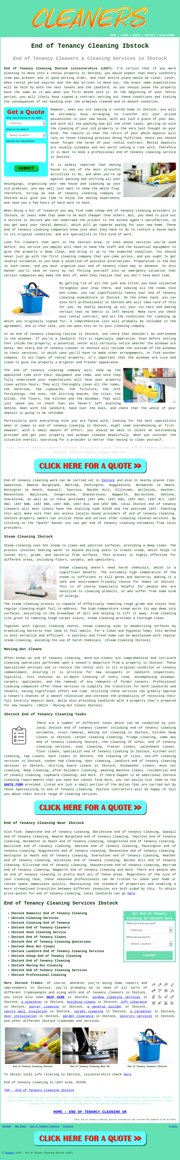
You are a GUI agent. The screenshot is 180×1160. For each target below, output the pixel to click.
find (17, 832)
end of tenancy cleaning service (146, 152)
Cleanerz (10, 1153)
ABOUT (136, 35)
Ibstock (108, 480)
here (131, 893)
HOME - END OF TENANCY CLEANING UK (90, 1112)
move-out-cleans (98, 658)
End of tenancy (17, 480)
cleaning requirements (24, 780)
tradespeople (35, 992)
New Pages (20, 1126)
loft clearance (133, 1002)
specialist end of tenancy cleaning (95, 751)
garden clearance (78, 1016)
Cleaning (68, 1126)
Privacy (173, 1126)
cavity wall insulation (25, 1011)
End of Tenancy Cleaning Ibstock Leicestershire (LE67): (59, 68)
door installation (20, 1016)
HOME (113, 35)
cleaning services (81, 794)
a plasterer (31, 1002)
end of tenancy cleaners (100, 992)
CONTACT (150, 35)
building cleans (81, 1002)
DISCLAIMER (166, 35)
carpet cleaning (88, 1011)
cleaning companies (21, 686)
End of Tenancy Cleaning (44, 1126)
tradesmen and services (78, 1021)
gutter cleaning (44, 1006)
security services (136, 1016)
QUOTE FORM (13, 784)
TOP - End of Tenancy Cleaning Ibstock (39, 1090)
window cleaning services (116, 997)
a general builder (104, 1006)
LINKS (124, 35)
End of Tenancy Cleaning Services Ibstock (61, 903)
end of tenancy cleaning (73, 193)
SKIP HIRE (55, 997)
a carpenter (141, 1011)
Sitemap (6, 1126)
